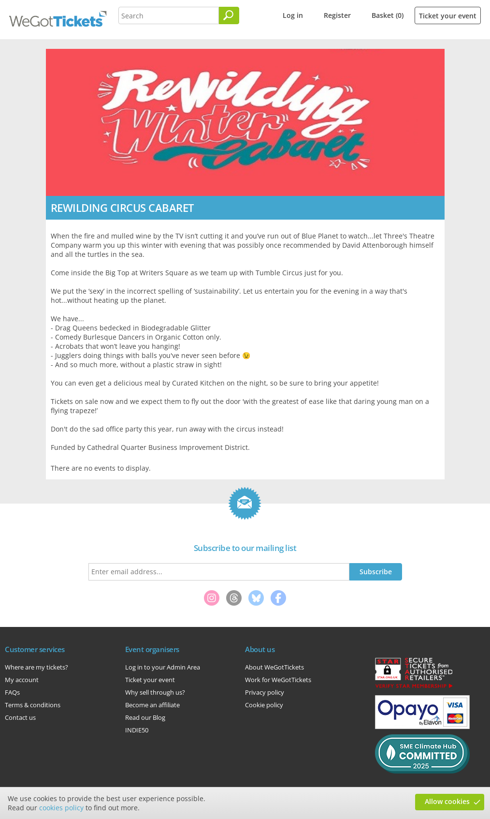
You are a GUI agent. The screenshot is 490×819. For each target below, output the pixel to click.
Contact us (20, 717)
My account (22, 679)
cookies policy (61, 807)
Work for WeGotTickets (278, 679)
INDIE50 (136, 730)
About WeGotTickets (274, 667)
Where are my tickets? (36, 667)
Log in (293, 15)
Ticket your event (447, 15)
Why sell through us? (155, 692)
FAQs (12, 692)
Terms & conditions (32, 704)
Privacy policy (264, 692)
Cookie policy (264, 704)
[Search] (229, 15)
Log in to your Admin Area (162, 667)
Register (337, 15)
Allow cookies (447, 801)
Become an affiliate (152, 704)
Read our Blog (145, 717)
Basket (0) (388, 15)
